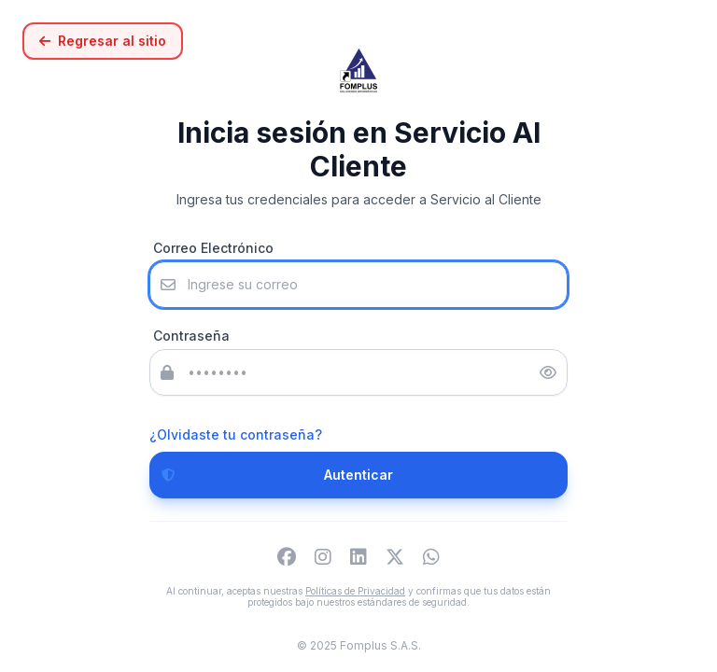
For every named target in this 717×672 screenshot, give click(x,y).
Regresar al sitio (102, 41)
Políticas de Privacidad (355, 590)
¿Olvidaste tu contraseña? (235, 434)
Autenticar (271, 475)
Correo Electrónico (213, 248)
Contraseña (191, 335)
